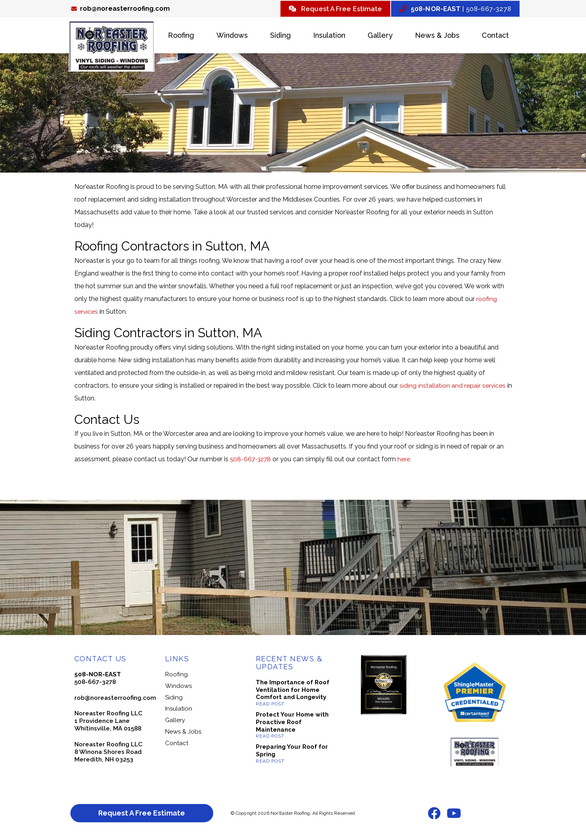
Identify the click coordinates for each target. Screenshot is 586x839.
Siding (280, 36)
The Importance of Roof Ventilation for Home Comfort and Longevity (292, 691)
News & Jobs (437, 36)
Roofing (181, 36)
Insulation (329, 36)
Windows (232, 36)
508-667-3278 (251, 460)
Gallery (380, 36)
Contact (495, 36)
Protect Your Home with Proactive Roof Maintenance (292, 723)
